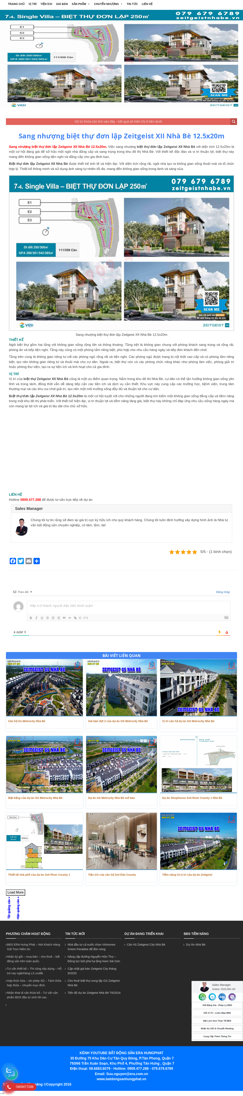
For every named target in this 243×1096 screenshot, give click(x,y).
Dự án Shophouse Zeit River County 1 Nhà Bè (192, 797)
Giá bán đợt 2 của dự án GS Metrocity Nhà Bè (118, 721)
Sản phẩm (81, 4)
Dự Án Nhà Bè (196, 944)
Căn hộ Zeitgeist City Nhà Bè (146, 944)
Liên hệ (147, 4)
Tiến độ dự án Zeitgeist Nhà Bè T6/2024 (94, 992)
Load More (16, 892)
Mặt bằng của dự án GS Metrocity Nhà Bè (35, 797)
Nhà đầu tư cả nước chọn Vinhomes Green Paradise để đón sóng (91, 947)
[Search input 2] (118, 121)
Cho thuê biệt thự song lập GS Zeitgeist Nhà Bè (94, 983)
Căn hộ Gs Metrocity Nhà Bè (26, 721)
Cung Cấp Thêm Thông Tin (217, 1036)
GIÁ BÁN (62, 4)
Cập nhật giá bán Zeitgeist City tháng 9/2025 (92, 971)
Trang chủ (16, 4)
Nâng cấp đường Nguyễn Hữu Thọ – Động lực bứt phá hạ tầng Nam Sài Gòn (94, 959)
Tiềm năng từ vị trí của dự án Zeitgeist (187, 874)
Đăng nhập (222, 592)
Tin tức (132, 4)
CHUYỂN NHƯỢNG (108, 4)
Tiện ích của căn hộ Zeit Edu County (112, 874)
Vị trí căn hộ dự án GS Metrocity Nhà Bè (188, 721)
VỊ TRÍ (33, 4)
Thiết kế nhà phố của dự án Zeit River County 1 (39, 874)
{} (80, 617)
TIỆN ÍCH (46, 4)
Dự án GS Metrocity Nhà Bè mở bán (111, 797)
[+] (86, 617)
